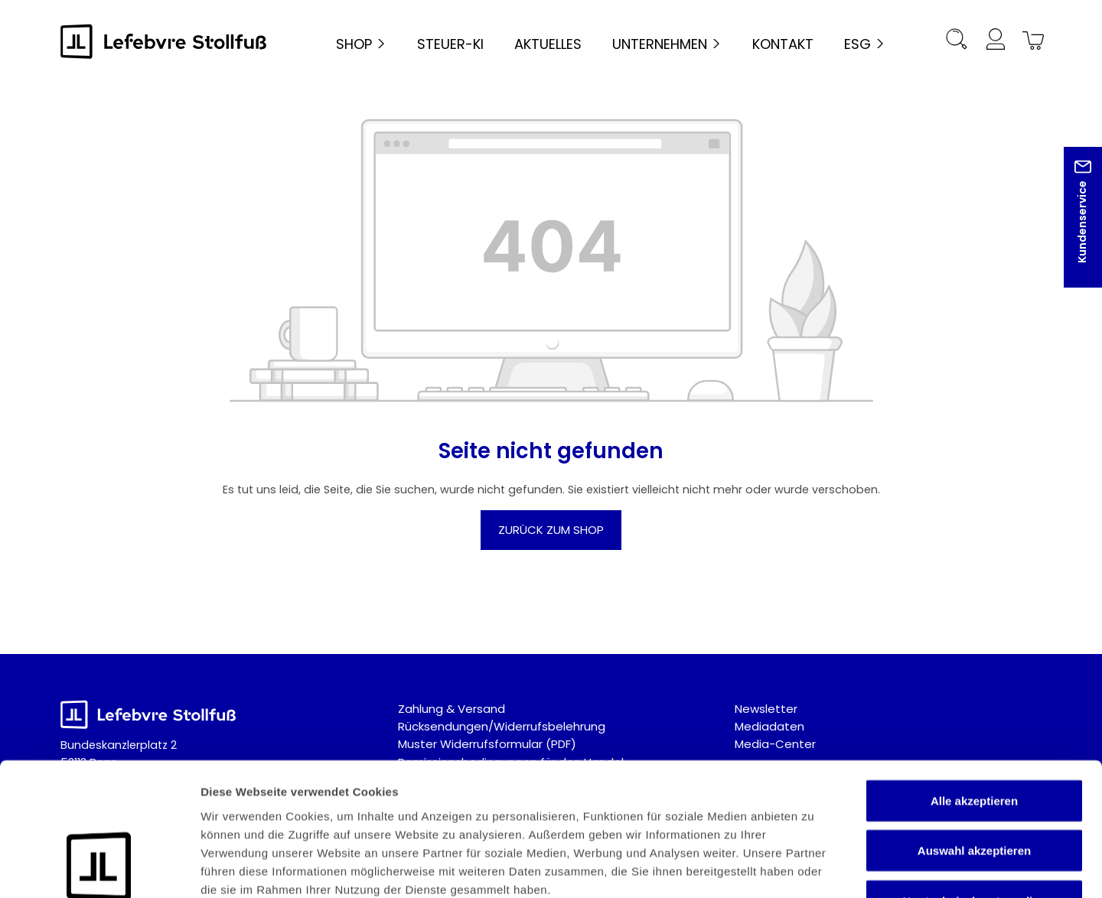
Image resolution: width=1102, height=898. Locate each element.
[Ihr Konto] (995, 41)
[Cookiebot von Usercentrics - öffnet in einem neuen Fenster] (99, 868)
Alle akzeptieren (974, 678)
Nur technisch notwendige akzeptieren (974, 788)
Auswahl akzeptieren (974, 729)
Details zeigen (814, 867)
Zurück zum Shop (551, 530)
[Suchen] (957, 41)
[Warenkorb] (1031, 41)
